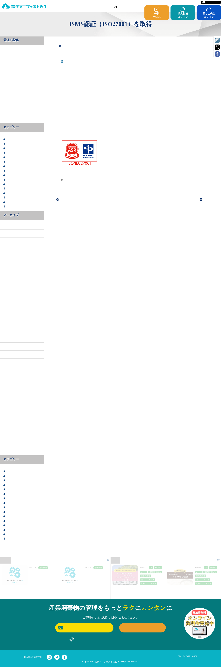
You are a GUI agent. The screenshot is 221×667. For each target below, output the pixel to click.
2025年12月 (9, 249)
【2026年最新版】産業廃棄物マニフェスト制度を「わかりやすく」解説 (192, 589)
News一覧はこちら (96, 559)
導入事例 (128, 6)
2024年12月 (9, 330)
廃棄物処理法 (13, 170)
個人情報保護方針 (33, 657)
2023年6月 (8, 418)
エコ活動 (11, 157)
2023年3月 (8, 427)
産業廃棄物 (12, 184)
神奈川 (9, 193)
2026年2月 (8, 233)
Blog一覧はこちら (207, 559)
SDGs (9, 152)
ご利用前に (107, 6)
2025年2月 (8, 314)
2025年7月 (8, 273)
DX (8, 139)
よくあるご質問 (152, 6)
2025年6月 (8, 281)
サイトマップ (190, 2)
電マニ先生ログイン (208, 15)
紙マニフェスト (14, 197)
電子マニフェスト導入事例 (20, 206)
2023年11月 (9, 394)
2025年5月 (8, 289)
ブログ (9, 166)
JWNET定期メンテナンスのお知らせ (40, 573)
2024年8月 (8, 362)
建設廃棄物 (12, 175)
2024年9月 (8, 354)
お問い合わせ (211, 2)
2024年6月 (8, 378)
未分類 (9, 179)
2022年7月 (8, 443)
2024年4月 (8, 386)
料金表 (87, 6)
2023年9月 (8, 410)
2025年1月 (8, 322)
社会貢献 (11, 188)
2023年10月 (9, 402)
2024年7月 (8, 370)
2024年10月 (9, 346)
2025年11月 (9, 257)
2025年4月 (8, 297)
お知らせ (69, 179)
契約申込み (157, 15)
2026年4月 (8, 225)
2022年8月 (8, 435)
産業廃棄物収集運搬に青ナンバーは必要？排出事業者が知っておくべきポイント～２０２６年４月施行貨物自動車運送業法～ (137, 591)
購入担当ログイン (183, 15)
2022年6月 (8, 451)
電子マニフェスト (15, 202)
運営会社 (175, 2)
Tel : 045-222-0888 (187, 656)
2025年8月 (8, 265)
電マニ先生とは (65, 6)
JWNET (10, 148)
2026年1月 (8, 241)
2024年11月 (9, 338)
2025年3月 (8, 306)
